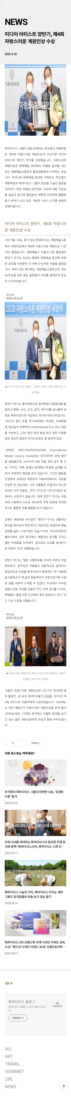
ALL (8, 1048)
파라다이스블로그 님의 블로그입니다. (28, 1008)
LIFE (8, 1079)
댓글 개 (8, 983)
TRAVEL (12, 1064)
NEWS (16, 22)
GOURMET (14, 1071)
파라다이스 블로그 (22, 1001)
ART (9, 1056)
